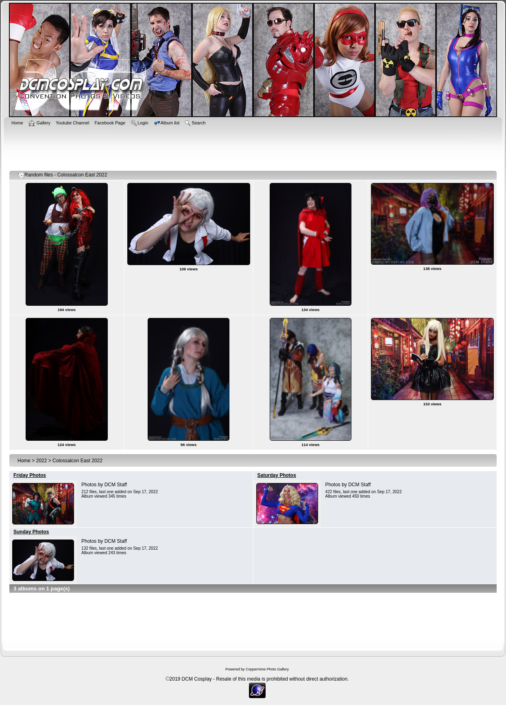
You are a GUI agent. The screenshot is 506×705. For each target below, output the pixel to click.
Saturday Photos (276, 475)
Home (24, 460)
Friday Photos (29, 475)
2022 (41, 460)
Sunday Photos (31, 532)
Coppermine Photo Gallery (267, 669)
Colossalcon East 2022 (77, 460)
